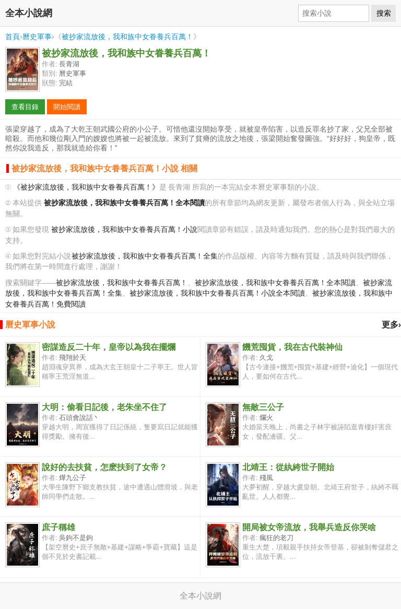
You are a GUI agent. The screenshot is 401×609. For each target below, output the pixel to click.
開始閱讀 (66, 107)
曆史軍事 (37, 36)
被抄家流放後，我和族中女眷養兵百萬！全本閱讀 (275, 283)
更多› (391, 324)
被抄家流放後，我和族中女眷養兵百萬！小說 (124, 229)
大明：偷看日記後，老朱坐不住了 (104, 407)
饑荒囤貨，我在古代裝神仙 (292, 347)
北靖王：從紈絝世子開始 (288, 467)
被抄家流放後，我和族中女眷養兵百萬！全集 (145, 256)
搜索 (383, 13)
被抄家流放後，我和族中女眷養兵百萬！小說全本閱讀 (217, 293)
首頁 (12, 36)
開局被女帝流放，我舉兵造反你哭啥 (309, 527)
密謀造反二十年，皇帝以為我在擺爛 (108, 347)
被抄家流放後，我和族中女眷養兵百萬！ (127, 36)
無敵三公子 (263, 407)
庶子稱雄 (58, 527)
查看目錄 (25, 107)
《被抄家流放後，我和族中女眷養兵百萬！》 (86, 187)
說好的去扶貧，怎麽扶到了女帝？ (104, 467)
